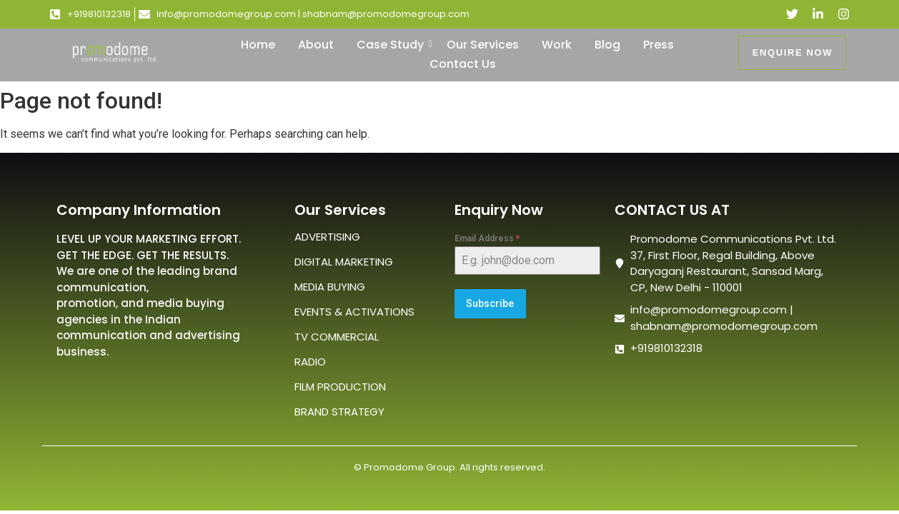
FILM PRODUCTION (340, 386)
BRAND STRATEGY (339, 411)
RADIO (310, 361)
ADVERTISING (327, 236)
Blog (607, 44)
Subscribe (490, 303)
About (316, 44)
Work (557, 44)
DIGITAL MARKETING (343, 261)
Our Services (483, 44)
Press (658, 44)
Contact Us (462, 64)
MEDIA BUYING (329, 286)
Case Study (393, 44)
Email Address (487, 238)
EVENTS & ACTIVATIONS (354, 311)
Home (258, 44)
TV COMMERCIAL (336, 336)
